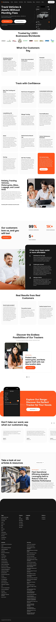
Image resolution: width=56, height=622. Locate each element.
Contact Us (38, 2)
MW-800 (20, 518)
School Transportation (5, 587)
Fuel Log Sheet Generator (31, 594)
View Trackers (7, 21)
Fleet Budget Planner (31, 584)
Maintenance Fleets (5, 571)
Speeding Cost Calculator (31, 557)
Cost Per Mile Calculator (31, 562)
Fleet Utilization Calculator (32, 563)
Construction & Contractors (6, 544)
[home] (5, 2)
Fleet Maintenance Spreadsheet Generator (31, 608)
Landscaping (3, 556)
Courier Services (4, 561)
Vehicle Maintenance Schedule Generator (31, 592)
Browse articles (40, 462)
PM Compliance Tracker (31, 573)
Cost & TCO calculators (31, 544)
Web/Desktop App (4, 517)
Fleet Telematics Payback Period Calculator (31, 566)
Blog (34, 2)
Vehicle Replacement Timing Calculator (32, 560)
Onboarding (29, 2)
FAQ (25, 2)
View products (44, 169)
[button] (26, 377)
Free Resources (4, 534)
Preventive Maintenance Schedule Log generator (31, 599)
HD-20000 (21, 525)
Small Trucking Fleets (5, 564)
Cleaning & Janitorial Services (5, 595)
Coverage (3, 520)
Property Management (5, 569)
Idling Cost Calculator (31, 554)
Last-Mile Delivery (4, 562)
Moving (2, 576)
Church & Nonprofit (5, 589)
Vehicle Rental (4, 581)
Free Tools (21, 2)
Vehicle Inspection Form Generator (31, 611)
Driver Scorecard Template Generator (32, 580)
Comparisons (3, 537)
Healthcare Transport (5, 584)
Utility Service (3, 592)
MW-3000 (21, 520)
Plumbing (3, 551)
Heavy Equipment (4, 549)
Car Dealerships (4, 579)
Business (16, 2)
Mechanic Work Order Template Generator (31, 613)
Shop (43, 2)
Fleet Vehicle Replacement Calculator (32, 569)
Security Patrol (4, 572)
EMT (2, 586)
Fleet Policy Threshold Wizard (31, 583)
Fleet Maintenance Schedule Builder (32, 551)
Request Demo (51, 2)
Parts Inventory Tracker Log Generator (32, 602)
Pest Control (3, 597)
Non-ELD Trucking (4, 566)
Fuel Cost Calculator (30, 556)
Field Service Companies (5, 567)
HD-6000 (21, 522)
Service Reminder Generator (32, 577)
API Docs (3, 535)
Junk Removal (3, 577)
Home (12, 2)
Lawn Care (3, 557)
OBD (20, 517)
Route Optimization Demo (31, 552)
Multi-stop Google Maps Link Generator (31, 590)
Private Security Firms (5, 574)
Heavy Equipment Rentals (6, 547)
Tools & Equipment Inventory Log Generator (31, 597)
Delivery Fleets (4, 559)
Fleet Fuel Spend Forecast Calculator (32, 571)
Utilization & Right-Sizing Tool (31, 587)
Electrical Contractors (5, 552)
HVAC (2, 546)
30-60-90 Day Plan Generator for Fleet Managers (30, 605)
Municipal (3, 591)
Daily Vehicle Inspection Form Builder (31, 576)
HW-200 (20, 527)
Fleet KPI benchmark (31, 546)
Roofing (2, 554)
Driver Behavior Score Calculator (31, 548)
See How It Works (20, 21)
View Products (33, 409)
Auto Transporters (4, 582)
